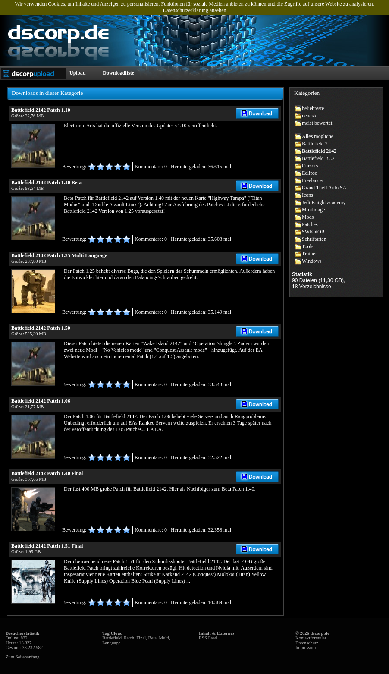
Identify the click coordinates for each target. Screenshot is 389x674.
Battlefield (112, 638)
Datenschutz (306, 642)
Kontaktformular (310, 638)
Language (111, 642)
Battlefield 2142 (319, 151)
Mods (308, 217)
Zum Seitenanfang (22, 657)
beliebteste (313, 108)
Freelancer (313, 180)
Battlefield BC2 (318, 158)
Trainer (309, 254)
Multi (164, 638)
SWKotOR (313, 232)
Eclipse (309, 173)
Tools (308, 246)
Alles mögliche (317, 136)
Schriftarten (314, 239)
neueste (309, 116)
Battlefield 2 (315, 144)
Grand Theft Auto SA (324, 188)
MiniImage (313, 210)
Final (141, 638)
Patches (310, 224)
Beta (152, 638)
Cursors (310, 166)
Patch (129, 638)
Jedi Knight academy (323, 202)
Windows (312, 261)
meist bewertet (317, 123)
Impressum (305, 647)
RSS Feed (208, 638)
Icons (307, 195)
